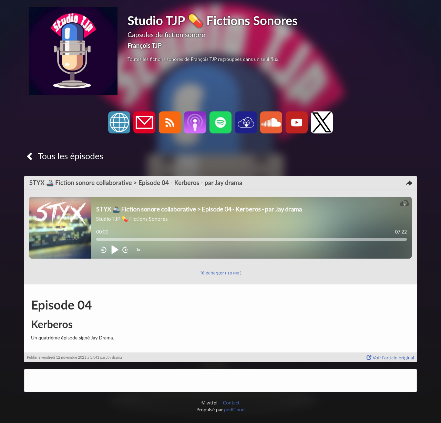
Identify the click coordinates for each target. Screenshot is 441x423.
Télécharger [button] (221, 272)
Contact (231, 402)
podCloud (234, 409)
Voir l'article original (390, 357)
